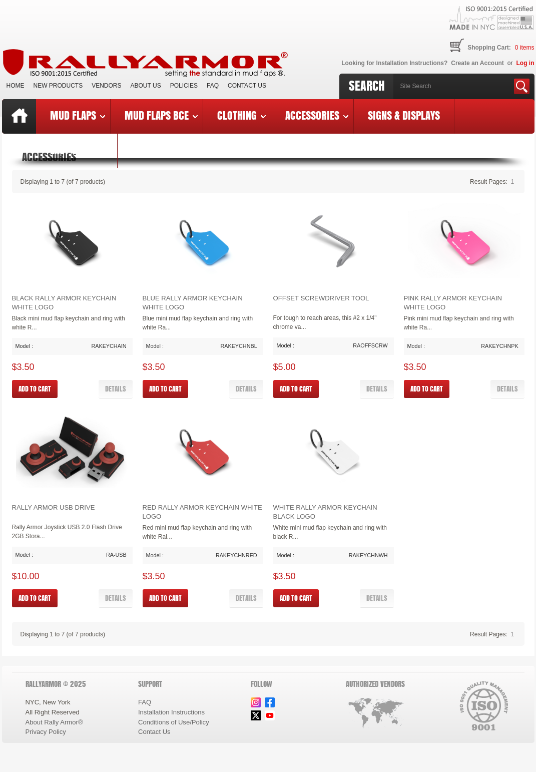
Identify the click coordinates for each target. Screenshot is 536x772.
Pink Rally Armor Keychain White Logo (453, 302)
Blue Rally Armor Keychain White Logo (193, 302)
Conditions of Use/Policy (173, 722)
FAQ (213, 85)
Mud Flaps (77, 115)
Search (367, 85)
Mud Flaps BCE (161, 115)
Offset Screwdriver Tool (321, 298)
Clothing (241, 115)
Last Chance (76, 149)
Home (16, 85)
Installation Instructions (171, 712)
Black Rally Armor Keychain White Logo (64, 302)
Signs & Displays (404, 115)
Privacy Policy (46, 731)
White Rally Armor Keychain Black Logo (325, 512)
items (524, 47)
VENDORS (106, 85)
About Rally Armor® (54, 722)
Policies (184, 85)
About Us (146, 85)
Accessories (316, 115)
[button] (116, 389)
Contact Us (247, 85)
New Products (58, 85)
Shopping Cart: (489, 47)
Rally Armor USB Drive (53, 507)
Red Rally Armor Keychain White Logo (202, 512)
